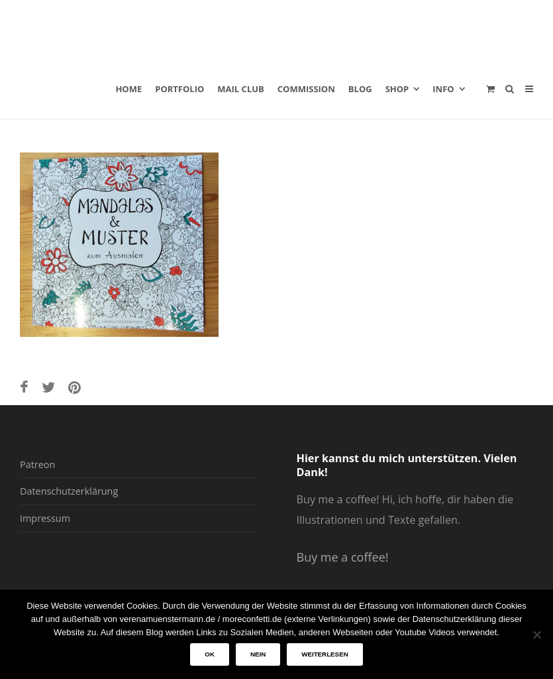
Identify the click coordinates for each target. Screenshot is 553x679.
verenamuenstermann (146, 29)
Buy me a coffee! (343, 557)
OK (210, 654)
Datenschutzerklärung (69, 491)
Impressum (45, 518)
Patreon (37, 464)
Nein (258, 654)
